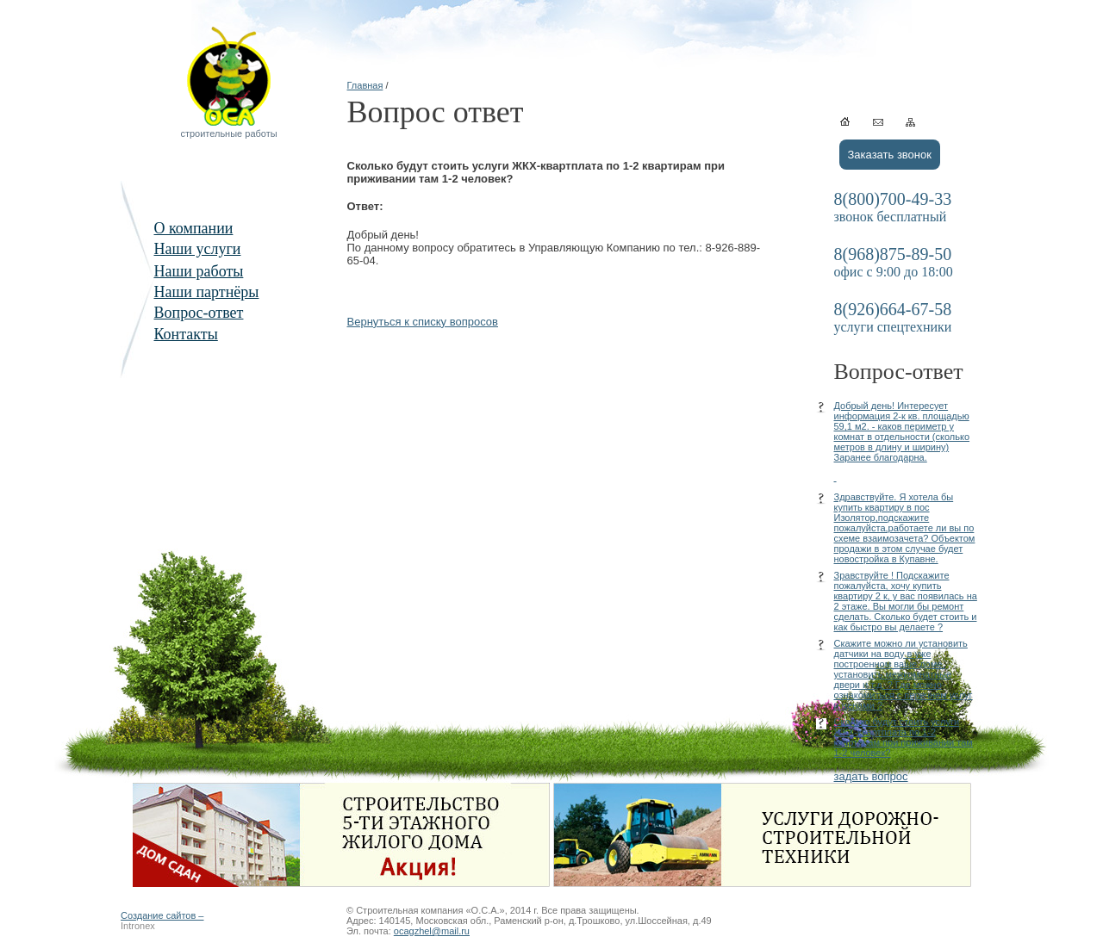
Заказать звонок (890, 154)
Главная (365, 85)
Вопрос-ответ (199, 312)
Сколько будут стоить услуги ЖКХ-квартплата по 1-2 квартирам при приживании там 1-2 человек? (903, 737)
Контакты (186, 334)
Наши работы (199, 271)
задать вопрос (871, 776)
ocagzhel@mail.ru (432, 931)
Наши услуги (197, 248)
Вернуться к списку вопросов (423, 321)
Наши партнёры (206, 292)
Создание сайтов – (162, 915)
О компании (194, 228)
